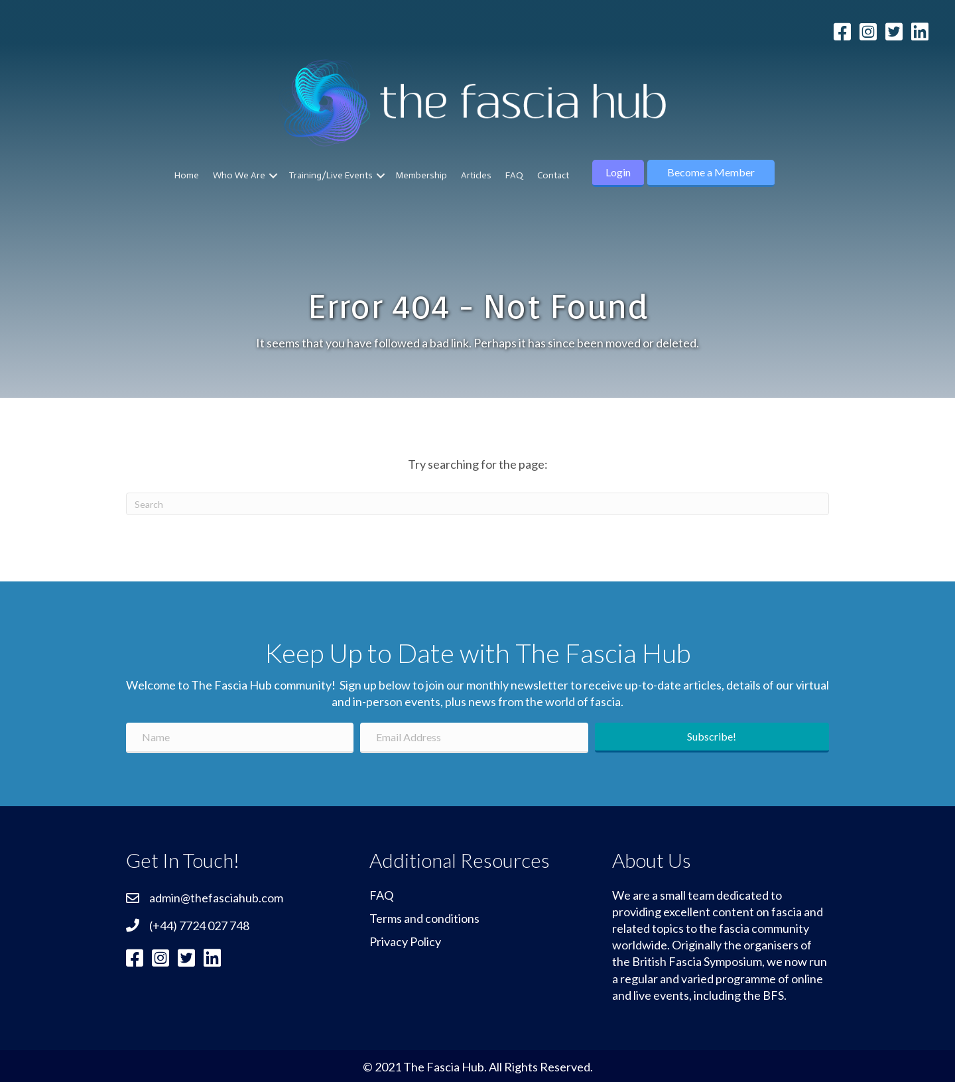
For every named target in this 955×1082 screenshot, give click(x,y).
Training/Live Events (330, 175)
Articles (476, 175)
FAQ (514, 175)
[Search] (477, 504)
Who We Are (239, 175)
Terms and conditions (424, 918)
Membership (421, 175)
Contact (553, 175)
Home (186, 175)
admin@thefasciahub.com (216, 897)
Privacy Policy (405, 941)
